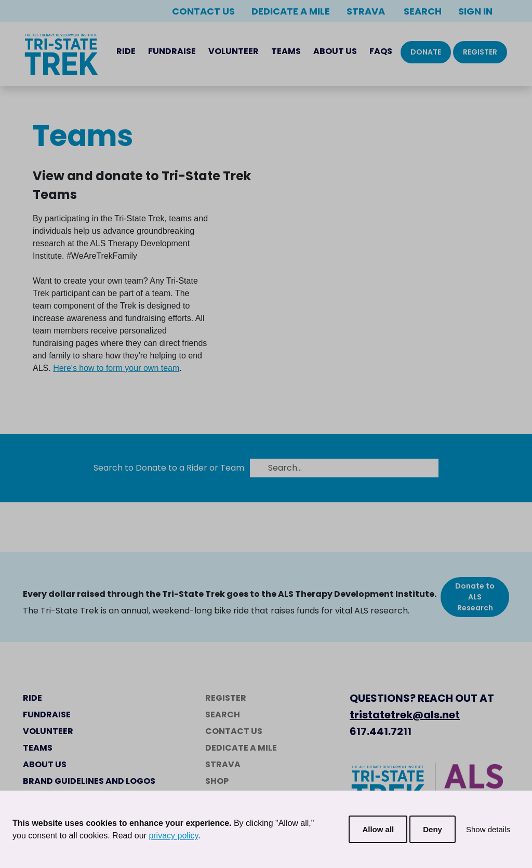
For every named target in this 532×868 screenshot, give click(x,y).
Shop (217, 781)
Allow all (378, 829)
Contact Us (203, 11)
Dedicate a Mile (290, 11)
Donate (425, 52)
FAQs (380, 51)
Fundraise (172, 51)
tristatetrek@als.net (405, 714)
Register (480, 52)
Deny (432, 829)
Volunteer (233, 51)
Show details (488, 829)
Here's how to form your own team (116, 368)
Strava (366, 11)
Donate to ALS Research (475, 597)
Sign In (475, 11)
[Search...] (350, 468)
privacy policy (173, 835)
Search (422, 11)
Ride (126, 51)
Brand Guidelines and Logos (89, 781)
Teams (286, 51)
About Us (335, 51)
